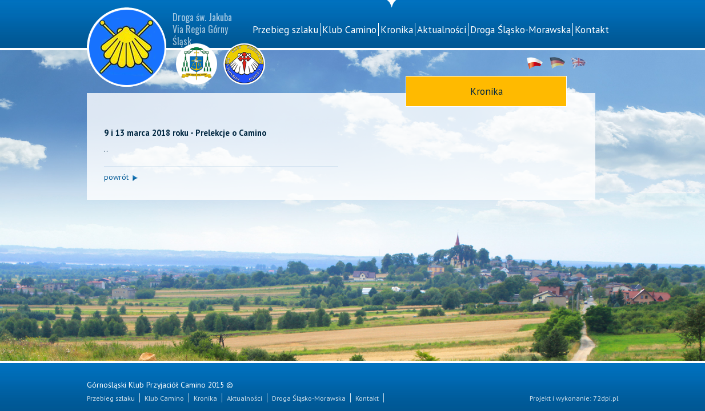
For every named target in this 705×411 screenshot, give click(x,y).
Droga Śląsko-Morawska (520, 29)
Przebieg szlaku (285, 29)
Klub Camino (349, 29)
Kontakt (592, 29)
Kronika (396, 29)
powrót (116, 177)
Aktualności (441, 29)
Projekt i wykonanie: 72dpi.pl (574, 397)
